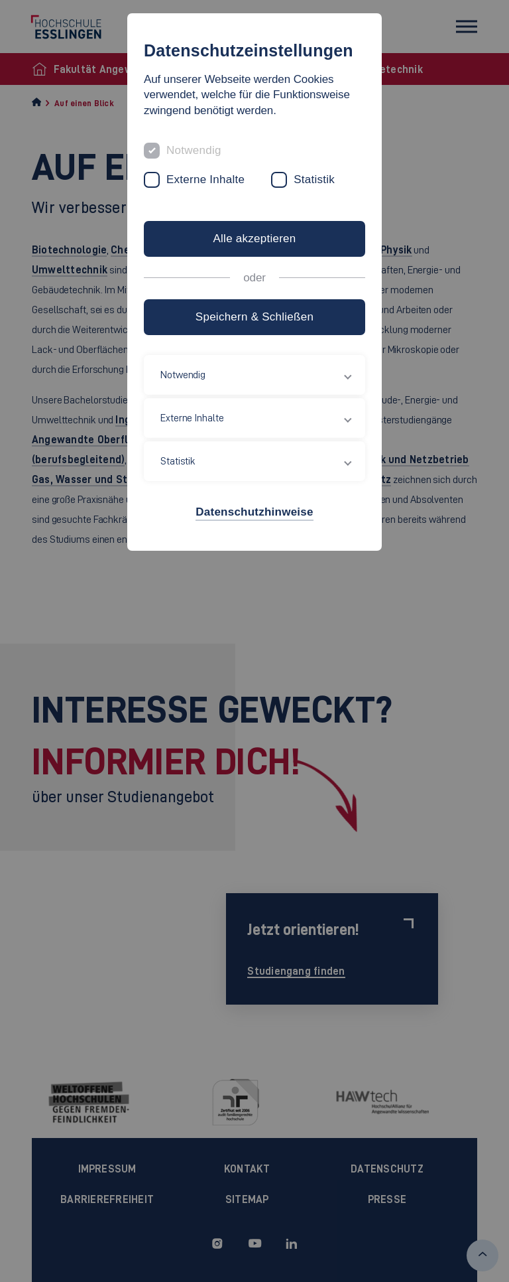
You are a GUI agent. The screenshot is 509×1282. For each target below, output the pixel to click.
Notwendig (193, 150)
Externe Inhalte (205, 179)
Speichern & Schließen (254, 317)
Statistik (314, 179)
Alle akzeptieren (254, 238)
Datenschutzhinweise (254, 512)
